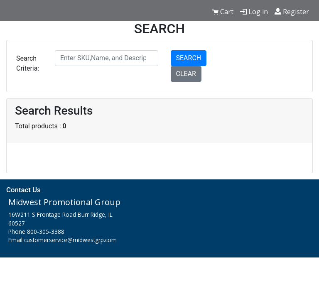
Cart (222, 11)
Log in (254, 11)
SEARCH (188, 58)
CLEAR (186, 74)
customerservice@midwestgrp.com (70, 240)
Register (292, 11)
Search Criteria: (27, 63)
